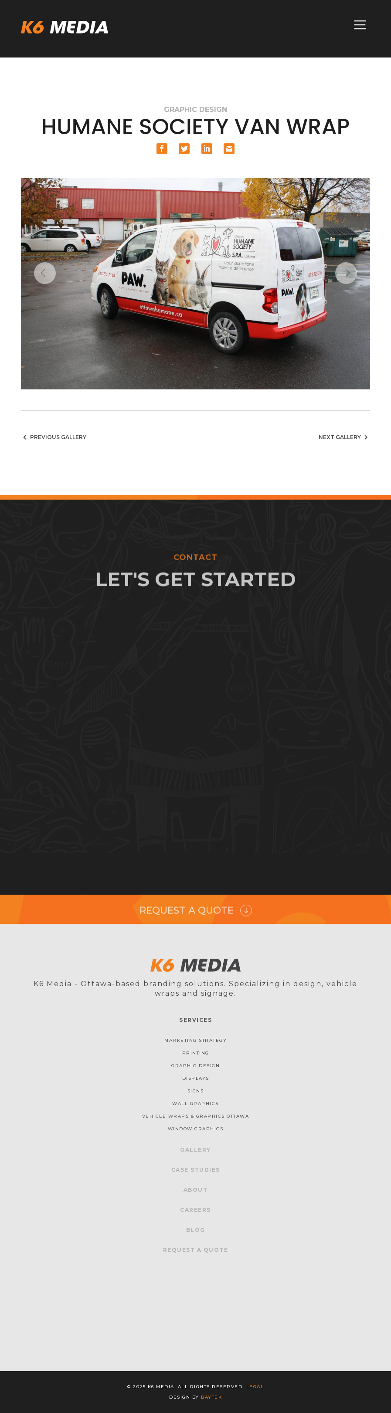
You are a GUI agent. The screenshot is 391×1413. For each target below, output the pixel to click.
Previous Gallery (53, 437)
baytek (211, 1397)
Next (346, 273)
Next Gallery (344, 437)
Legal (255, 1386)
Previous (45, 273)
